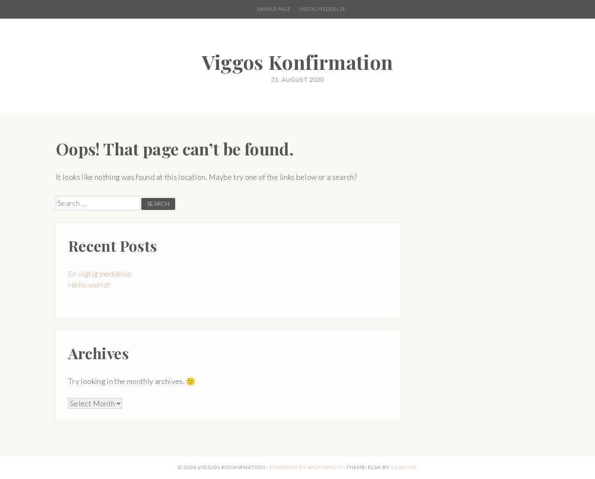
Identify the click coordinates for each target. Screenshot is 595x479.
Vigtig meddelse (323, 9)
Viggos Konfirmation (297, 62)
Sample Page (274, 9)
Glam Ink (403, 467)
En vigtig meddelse (100, 273)
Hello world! (89, 284)
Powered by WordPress (305, 467)
